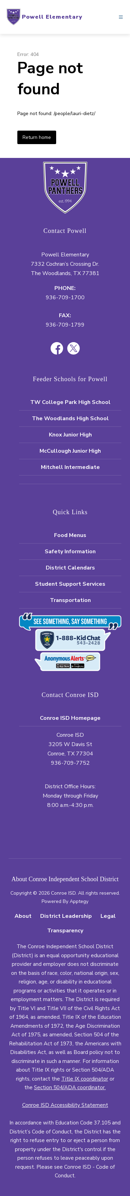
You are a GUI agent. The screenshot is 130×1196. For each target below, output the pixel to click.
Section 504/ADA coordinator (69, 1087)
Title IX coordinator (84, 1078)
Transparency (65, 930)
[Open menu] (121, 17)
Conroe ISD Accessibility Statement (65, 1105)
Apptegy (79, 901)
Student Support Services (70, 584)
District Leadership (66, 916)
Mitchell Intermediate (70, 467)
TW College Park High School (70, 402)
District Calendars (70, 568)
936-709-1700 (65, 297)
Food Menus (70, 535)
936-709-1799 (65, 325)
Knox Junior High (70, 435)
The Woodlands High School (70, 418)
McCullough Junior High (70, 451)
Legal (108, 916)
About (23, 916)
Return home (37, 137)
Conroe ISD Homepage (70, 718)
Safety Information (70, 551)
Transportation (70, 600)
